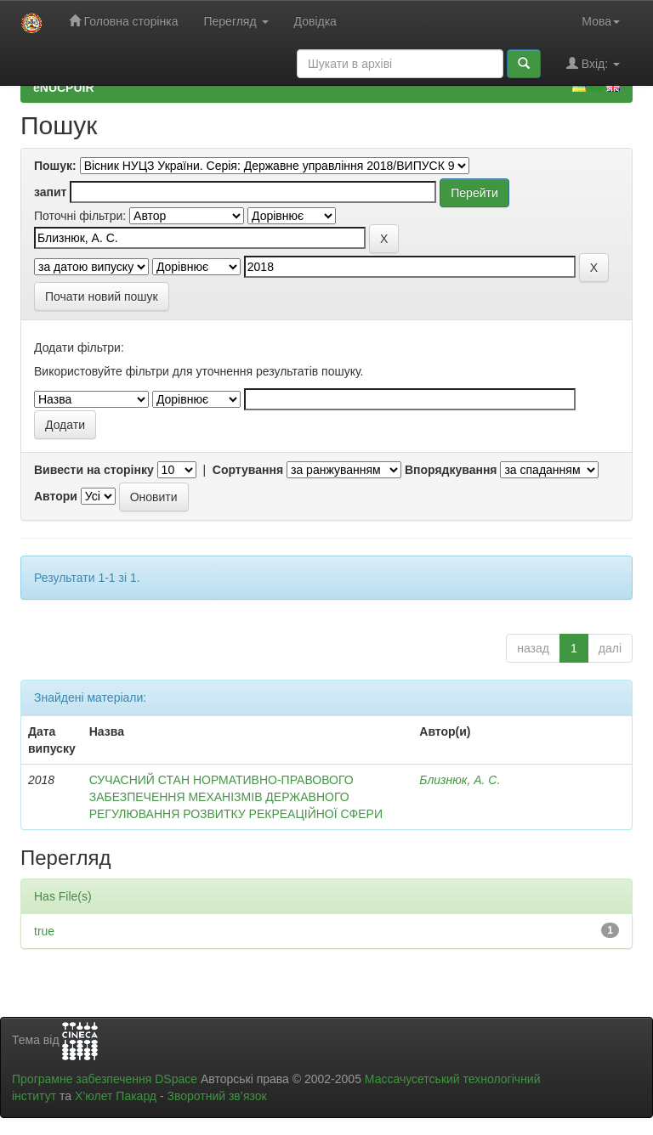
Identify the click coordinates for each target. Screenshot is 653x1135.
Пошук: (55, 165)
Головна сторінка (124, 21)
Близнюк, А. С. (459, 780)
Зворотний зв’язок (216, 1096)
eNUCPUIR (63, 87)
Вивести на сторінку (94, 470)
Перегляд (235, 21)
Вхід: (593, 63)
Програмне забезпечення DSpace (104, 1079)
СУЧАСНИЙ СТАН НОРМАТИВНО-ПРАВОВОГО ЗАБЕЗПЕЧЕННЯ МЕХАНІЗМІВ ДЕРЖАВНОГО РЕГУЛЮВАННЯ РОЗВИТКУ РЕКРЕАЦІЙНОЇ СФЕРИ (236, 797)
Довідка (315, 21)
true (44, 931)
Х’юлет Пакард (115, 1096)
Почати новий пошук (101, 296)
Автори (55, 496)
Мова (601, 21)
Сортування (248, 470)
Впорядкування (451, 470)
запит (50, 192)
